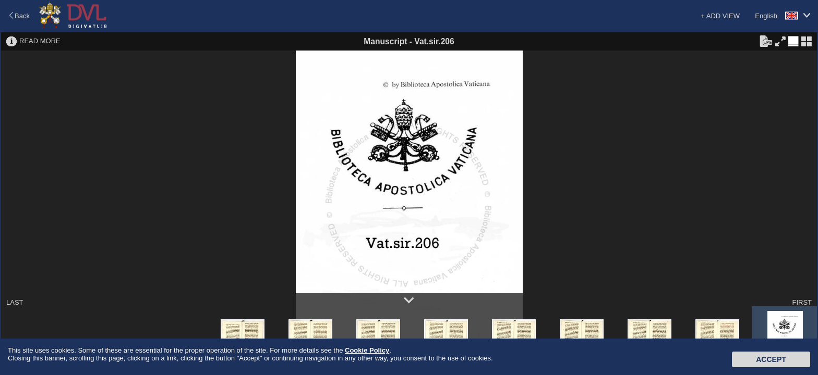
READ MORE (40, 41)
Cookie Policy (367, 350)
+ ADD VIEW (720, 16)
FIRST (802, 302)
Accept (771, 359)
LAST (14, 302)
